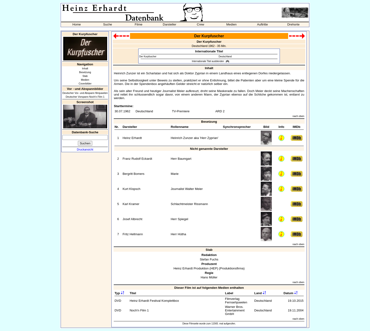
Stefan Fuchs (209, 259)
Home (76, 24)
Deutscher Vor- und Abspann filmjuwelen (85, 93)
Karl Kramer (130, 204)
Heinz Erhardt (132, 138)
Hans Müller (209, 277)
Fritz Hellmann (132, 234)
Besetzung (85, 72)
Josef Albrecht (132, 219)
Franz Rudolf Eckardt (137, 158)
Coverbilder (85, 83)
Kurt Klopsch (131, 189)
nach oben (298, 116)
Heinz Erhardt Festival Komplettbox (154, 300)
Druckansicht (85, 149)
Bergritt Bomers (133, 174)
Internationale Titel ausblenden (208, 61)
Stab (85, 76)
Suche (107, 24)
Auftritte (262, 24)
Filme (139, 24)
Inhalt (85, 68)
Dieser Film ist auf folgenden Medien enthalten (209, 287)
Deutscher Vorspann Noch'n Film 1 (85, 96)
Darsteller (169, 24)
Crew (200, 24)
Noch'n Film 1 (139, 310)
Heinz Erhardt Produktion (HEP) (195, 268)
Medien (231, 24)
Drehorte (293, 24)
